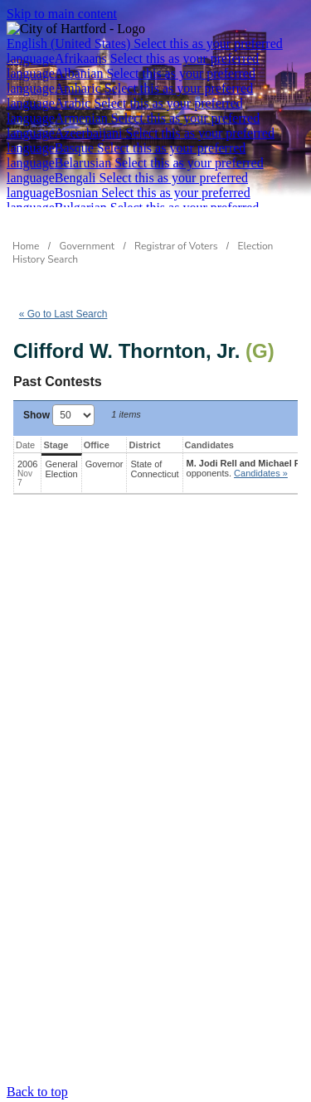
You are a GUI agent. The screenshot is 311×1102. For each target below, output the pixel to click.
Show (59, 415)
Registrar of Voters (175, 246)
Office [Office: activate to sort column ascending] (96, 445)
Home (25, 246)
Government (87, 246)
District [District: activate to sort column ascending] (144, 445)
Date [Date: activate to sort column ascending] (25, 445)
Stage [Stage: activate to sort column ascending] (55, 445)
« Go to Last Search (63, 314)
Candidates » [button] (261, 473)
